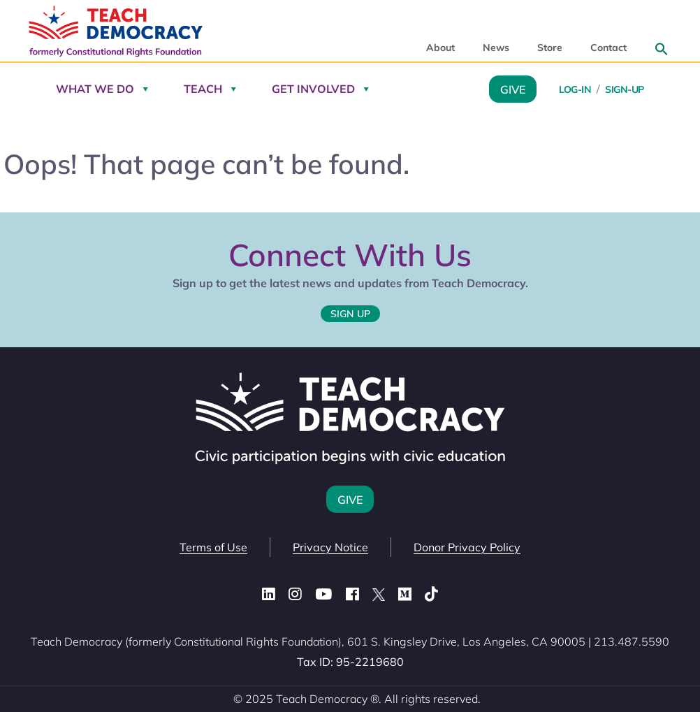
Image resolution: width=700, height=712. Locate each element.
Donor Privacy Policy (467, 547)
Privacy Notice (330, 547)
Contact (608, 48)
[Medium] (404, 594)
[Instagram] (295, 594)
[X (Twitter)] (378, 594)
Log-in (575, 89)
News (496, 48)
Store (549, 48)
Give (512, 89)
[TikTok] (431, 594)
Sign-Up (624, 89)
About (440, 48)
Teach (203, 89)
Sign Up (350, 313)
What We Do (95, 89)
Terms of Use (213, 547)
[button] (661, 49)
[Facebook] (352, 594)
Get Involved (313, 89)
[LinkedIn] (268, 594)
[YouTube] (323, 594)
